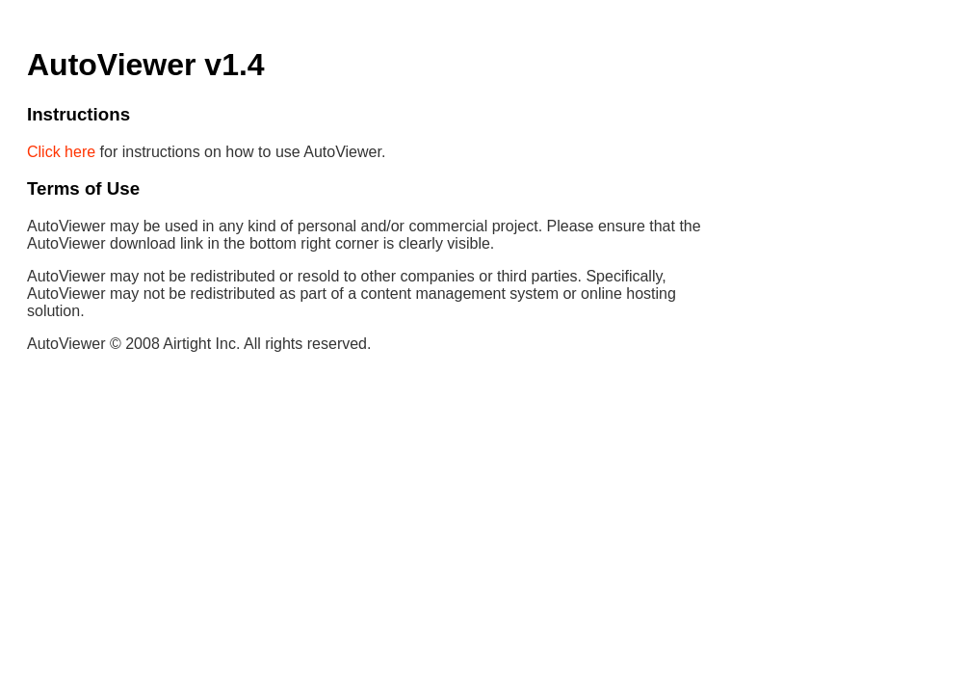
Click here (61, 152)
